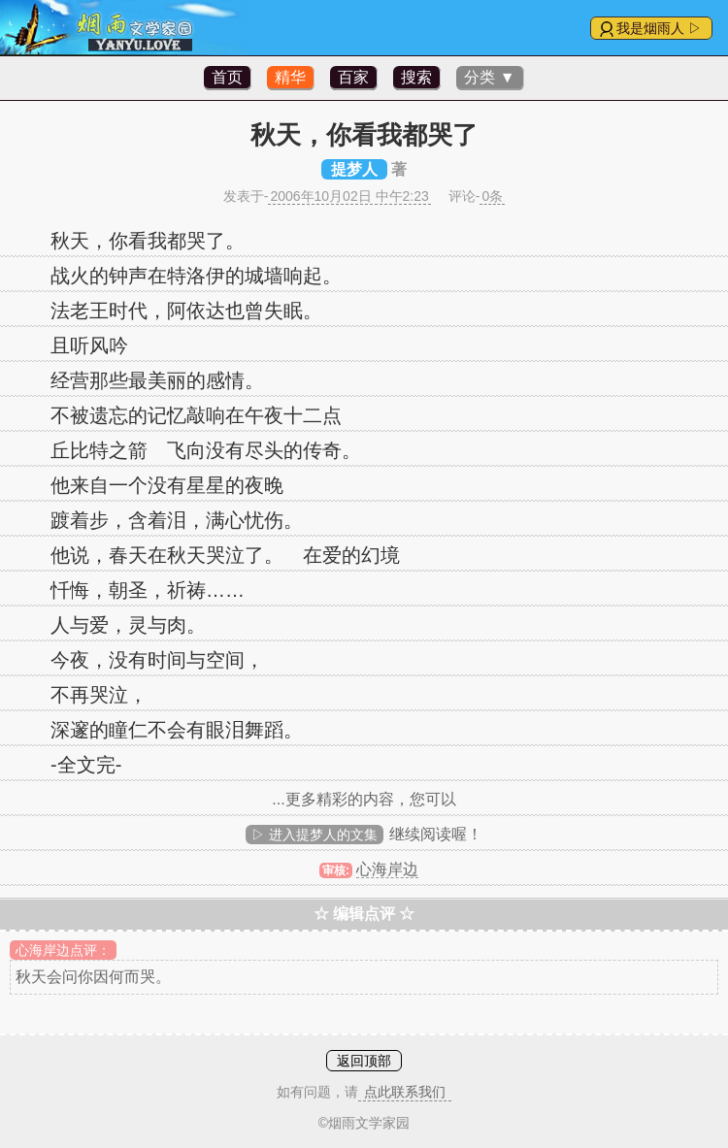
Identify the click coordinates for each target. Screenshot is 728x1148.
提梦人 (354, 169)
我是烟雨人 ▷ (659, 28)
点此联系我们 (405, 1091)
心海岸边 (387, 869)
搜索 (416, 77)
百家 (353, 77)
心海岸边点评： (63, 950)
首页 (227, 77)
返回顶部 (364, 1060)
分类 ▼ (489, 77)
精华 (290, 77)
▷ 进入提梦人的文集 (314, 834)
